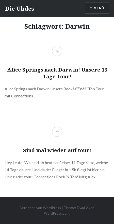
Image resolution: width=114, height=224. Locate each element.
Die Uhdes (19, 8)
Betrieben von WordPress (40, 207)
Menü (99, 8)
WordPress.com (56, 213)
